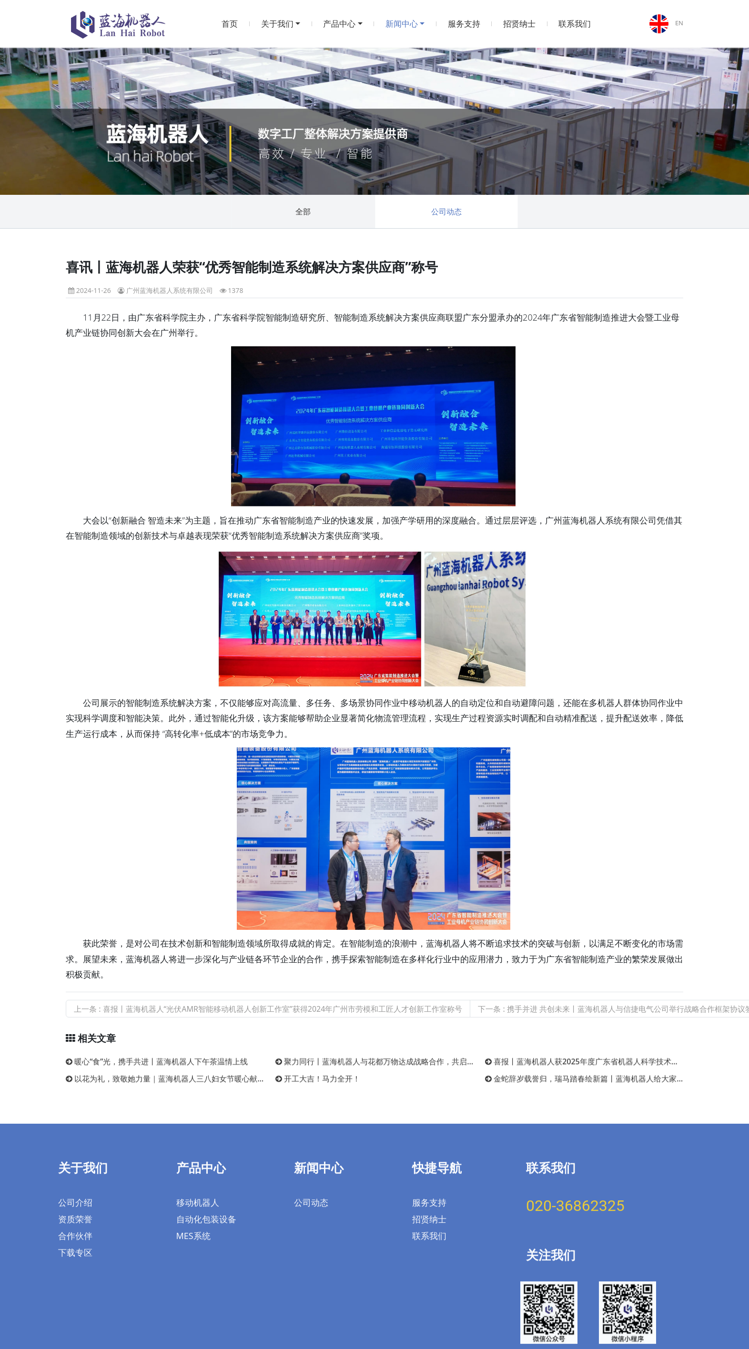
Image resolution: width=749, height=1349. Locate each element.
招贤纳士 (519, 23)
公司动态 (446, 211)
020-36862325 (575, 1167)
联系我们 (574, 23)
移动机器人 (197, 1163)
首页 (230, 23)
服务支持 (464, 23)
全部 (303, 211)
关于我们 (277, 23)
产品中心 (339, 23)
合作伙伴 (75, 1196)
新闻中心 (401, 23)
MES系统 (193, 1196)
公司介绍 (75, 1163)
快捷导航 (437, 1128)
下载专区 (75, 1213)
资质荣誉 (75, 1180)
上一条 (268, 1009)
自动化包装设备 (206, 1180)
